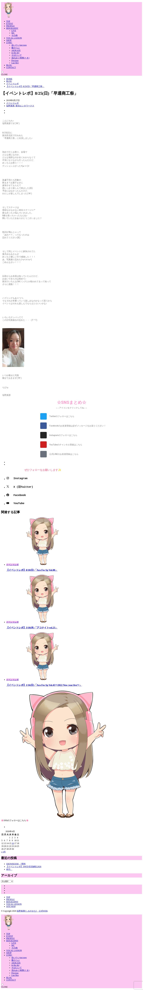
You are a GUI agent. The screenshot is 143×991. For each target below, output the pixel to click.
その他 (14, 35)
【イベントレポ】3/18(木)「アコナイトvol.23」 (32, 629)
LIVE (13, 31)
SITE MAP (11, 908)
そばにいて (16, 55)
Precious (15, 60)
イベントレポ (12, 84)
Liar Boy (15, 63)
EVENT (9, 24)
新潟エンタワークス (25, 106)
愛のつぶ (15, 48)
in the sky (15, 53)
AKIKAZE (16, 50)
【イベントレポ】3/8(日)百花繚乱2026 (23, 868)
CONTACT (11, 67)
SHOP (9, 40)
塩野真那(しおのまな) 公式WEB (32, 913)
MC (13, 33)
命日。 (9, 871)
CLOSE (4, 74)
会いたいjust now (19, 45)
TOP (8, 21)
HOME (9, 79)
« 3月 (3, 854)
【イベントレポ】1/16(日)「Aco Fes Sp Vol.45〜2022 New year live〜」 (44, 687)
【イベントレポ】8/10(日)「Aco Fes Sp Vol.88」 (32, 571)
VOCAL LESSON (14, 906)
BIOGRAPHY (12, 28)
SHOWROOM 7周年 (16, 866)
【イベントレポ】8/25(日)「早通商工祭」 (25, 86)
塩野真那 (10, 106)
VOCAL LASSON (14, 38)
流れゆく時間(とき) (20, 58)
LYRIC (9, 43)
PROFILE (10, 26)
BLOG (9, 65)
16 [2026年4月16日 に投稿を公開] (13, 845)
